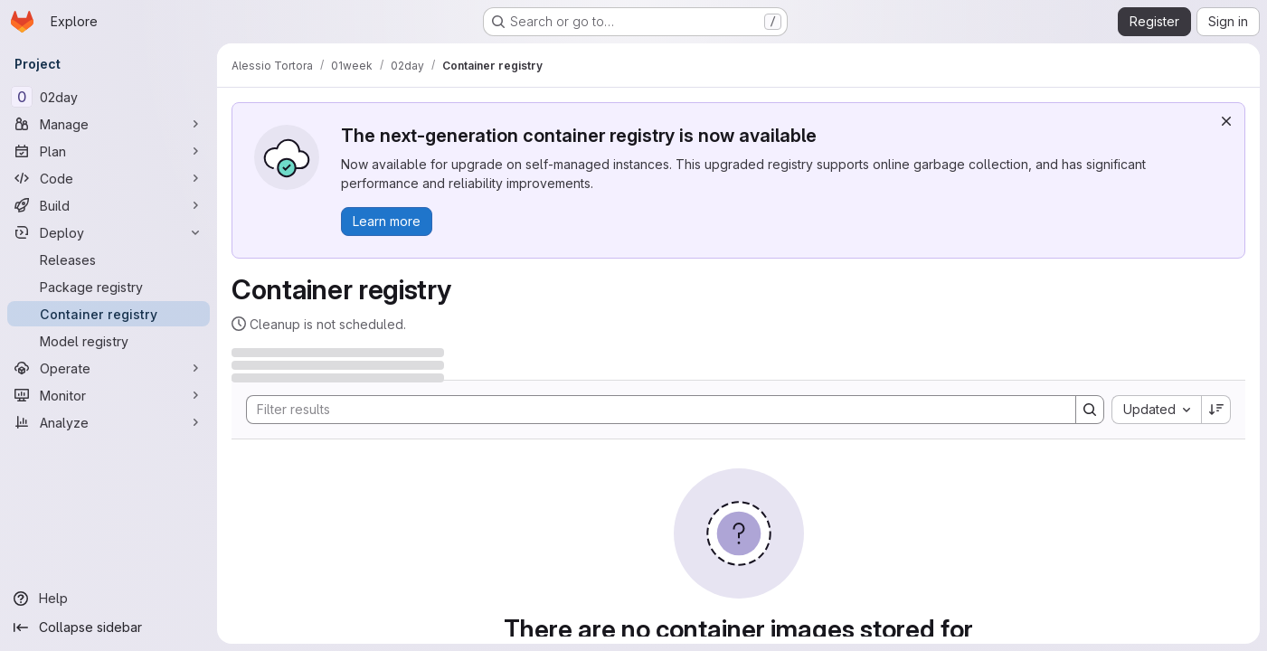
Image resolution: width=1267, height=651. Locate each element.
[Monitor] (108, 395)
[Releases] (108, 259)
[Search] (652, 409)
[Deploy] (108, 232)
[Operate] (108, 368)
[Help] (108, 598)
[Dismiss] (1226, 121)
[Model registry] (108, 341)
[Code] (108, 178)
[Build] (108, 205)
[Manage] (108, 124)
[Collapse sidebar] (108, 627)
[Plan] (108, 151)
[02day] (108, 96)
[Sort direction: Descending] (1216, 409)
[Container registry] (108, 313)
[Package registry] (108, 286)
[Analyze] (108, 422)
